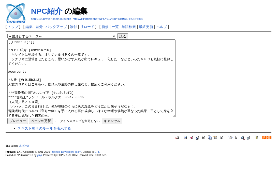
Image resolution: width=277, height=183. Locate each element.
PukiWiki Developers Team (66, 167)
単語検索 (129, 27)
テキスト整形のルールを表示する (44, 144)
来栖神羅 (24, 161)
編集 (29, 27)
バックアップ (56, 27)
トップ (13, 27)
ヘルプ (161, 27)
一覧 (115, 27)
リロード (87, 27)
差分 (39, 27)
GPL (97, 167)
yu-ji (39, 170)
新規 (105, 27)
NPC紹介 (46, 11)
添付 (73, 27)
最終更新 (146, 27)
